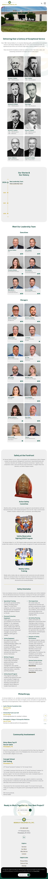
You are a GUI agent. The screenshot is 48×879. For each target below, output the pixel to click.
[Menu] (44, 3)
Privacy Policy (36, 871)
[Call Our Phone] (41, 3)
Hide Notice (22, 875)
